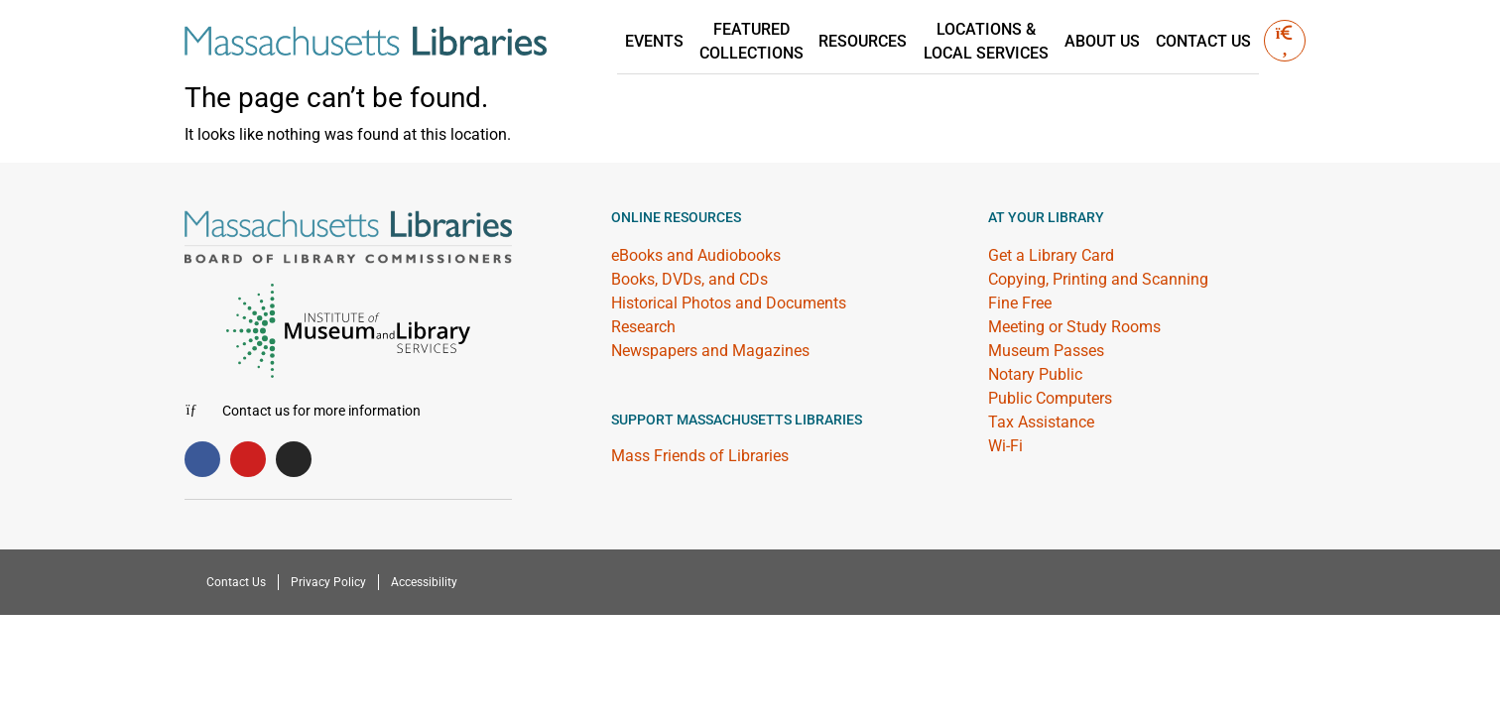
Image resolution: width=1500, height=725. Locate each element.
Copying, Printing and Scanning (1098, 279)
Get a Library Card (1051, 255)
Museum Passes (1046, 350)
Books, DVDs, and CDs (689, 279)
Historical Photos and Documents (728, 303)
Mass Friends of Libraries (700, 455)
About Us (1102, 41)
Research (643, 326)
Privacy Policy (328, 582)
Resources (863, 41)
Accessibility (424, 582)
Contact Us (1203, 41)
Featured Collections (752, 41)
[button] (1285, 40)
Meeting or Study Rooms (1074, 326)
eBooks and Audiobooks (696, 255)
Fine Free (1020, 303)
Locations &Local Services (986, 41)
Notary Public (1035, 374)
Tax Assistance (1041, 422)
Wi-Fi (1005, 445)
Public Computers (1050, 398)
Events (655, 41)
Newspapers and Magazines (710, 350)
